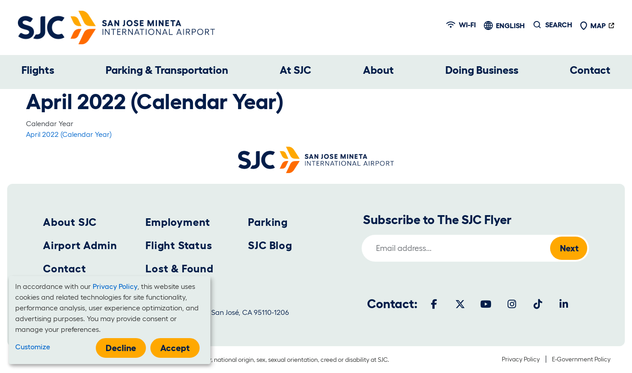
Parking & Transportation (167, 70)
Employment (177, 222)
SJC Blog (270, 245)
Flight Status (178, 245)
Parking (268, 222)
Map (592, 25)
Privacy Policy (521, 359)
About (378, 70)
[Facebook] (434, 304)
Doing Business (481, 70)
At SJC (295, 70)
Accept (175, 348)
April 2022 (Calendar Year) (69, 134)
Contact (590, 70)
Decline (121, 348)
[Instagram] (512, 304)
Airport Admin (80, 245)
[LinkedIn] (564, 304)
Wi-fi (461, 25)
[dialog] (109, 320)
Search (558, 25)
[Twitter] (460, 304)
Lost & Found (179, 269)
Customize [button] (32, 347)
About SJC (70, 222)
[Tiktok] (538, 304)
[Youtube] (486, 304)
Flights (37, 70)
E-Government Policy (581, 359)
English (510, 25)
